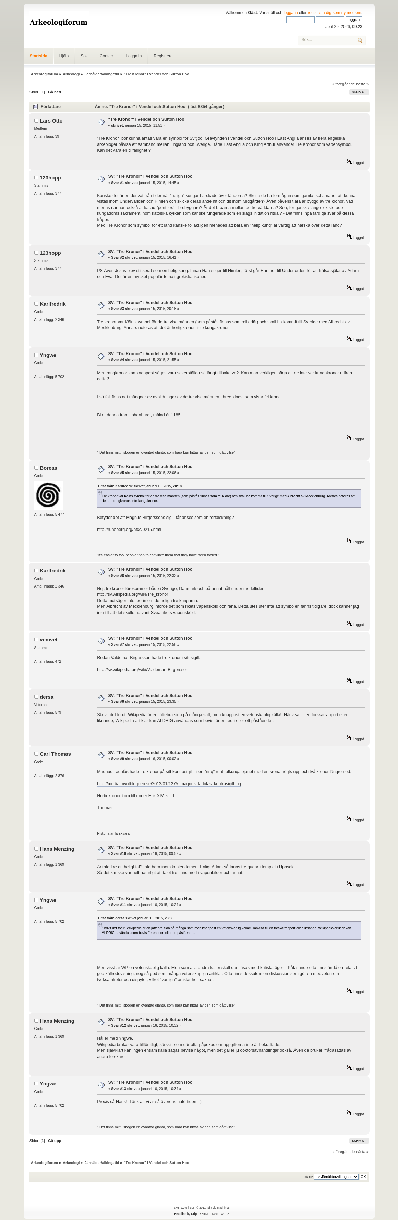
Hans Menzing (57, 849)
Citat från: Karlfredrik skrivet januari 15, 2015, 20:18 (140, 486)
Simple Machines (218, 1207)
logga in (291, 12)
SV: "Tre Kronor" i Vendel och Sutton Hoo (150, 176)
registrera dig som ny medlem (334, 12)
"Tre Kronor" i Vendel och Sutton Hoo (146, 119)
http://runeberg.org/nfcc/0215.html (129, 529)
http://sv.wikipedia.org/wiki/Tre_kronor (132, 594)
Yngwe (48, 355)
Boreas (48, 468)
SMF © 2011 (198, 1207)
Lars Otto (51, 121)
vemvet (49, 639)
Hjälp (64, 56)
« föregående (343, 84)
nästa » (362, 84)
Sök (84, 56)
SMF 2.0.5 (180, 1207)
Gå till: (308, 1177)
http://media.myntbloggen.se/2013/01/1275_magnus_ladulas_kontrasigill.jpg (169, 783)
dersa (46, 697)
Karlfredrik (53, 304)
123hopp (50, 178)
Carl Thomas (55, 754)
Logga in (134, 56)
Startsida (38, 56)
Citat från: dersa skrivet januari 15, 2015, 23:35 (135, 918)
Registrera (163, 56)
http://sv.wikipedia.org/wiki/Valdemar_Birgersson (142, 669)
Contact (107, 56)
